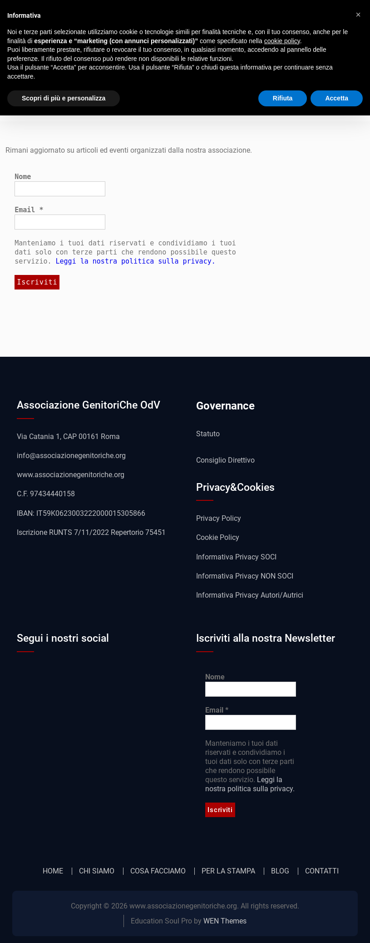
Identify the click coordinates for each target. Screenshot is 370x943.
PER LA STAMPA (228, 871)
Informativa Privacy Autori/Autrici (249, 595)
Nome (23, 177)
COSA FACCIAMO (158, 871)
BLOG (280, 871)
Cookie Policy (217, 537)
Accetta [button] (336, 98)
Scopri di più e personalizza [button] (63, 98)
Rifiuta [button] (283, 98)
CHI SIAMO (96, 871)
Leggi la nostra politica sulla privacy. (136, 261)
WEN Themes (225, 921)
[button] (358, 14)
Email (29, 210)
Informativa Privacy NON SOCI (244, 576)
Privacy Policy (218, 518)
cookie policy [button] (282, 41)
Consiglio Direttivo (225, 460)
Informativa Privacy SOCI (236, 557)
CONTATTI (322, 871)
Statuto (208, 433)
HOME (53, 871)
